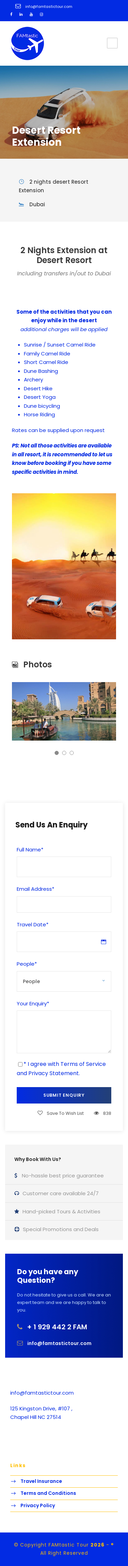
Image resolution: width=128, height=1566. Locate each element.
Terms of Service (83, 1064)
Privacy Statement (53, 1073)
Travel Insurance (41, 1481)
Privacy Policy (37, 1505)
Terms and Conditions (48, 1493)
